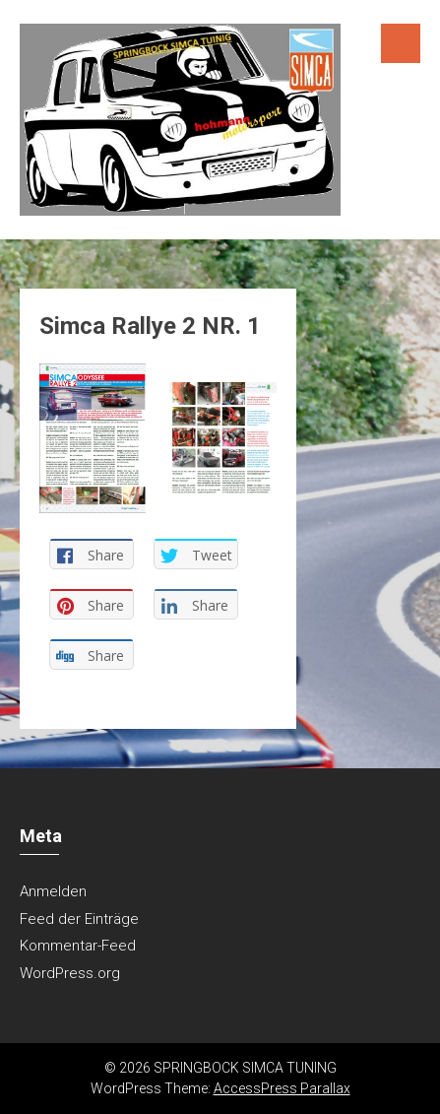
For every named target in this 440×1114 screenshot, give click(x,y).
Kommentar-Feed (78, 945)
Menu (400, 43)
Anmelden (53, 891)
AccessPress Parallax (282, 1088)
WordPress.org (70, 973)
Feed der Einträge (79, 919)
